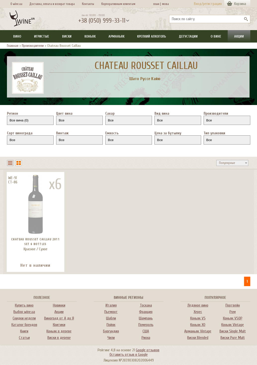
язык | (157, 4)
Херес (198, 312)
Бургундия (111, 331)
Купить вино (24, 305)
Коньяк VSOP (232, 318)
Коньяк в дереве (59, 331)
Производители (33, 46)
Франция (145, 312)
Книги (24, 331)
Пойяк (111, 324)
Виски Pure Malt (232, 337)
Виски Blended (197, 337)
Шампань (146, 318)
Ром (232, 312)
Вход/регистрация (208, 3)
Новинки (59, 305)
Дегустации (188, 36)
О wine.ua (16, 4)
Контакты (88, 4)
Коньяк (90, 36)
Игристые (41, 36)
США (146, 331)
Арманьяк (116, 36)
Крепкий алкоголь (151, 36)
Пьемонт (111, 312)
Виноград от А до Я (59, 318)
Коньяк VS (198, 318)
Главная (12, 46)
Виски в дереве (59, 337)
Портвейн (232, 305)
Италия (111, 305)
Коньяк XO (197, 324)
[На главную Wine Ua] (22, 19)
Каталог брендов (24, 324)
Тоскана (146, 305)
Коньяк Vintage (232, 324)
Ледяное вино (197, 305)
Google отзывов (147, 350)
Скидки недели (24, 318)
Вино (17, 36)
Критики (59, 324)
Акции (239, 36)
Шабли (111, 318)
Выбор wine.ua (24, 312)
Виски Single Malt (233, 331)
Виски (67, 36)
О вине (216, 36)
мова (164, 4)
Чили (111, 337)
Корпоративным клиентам (118, 4)
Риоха (146, 337)
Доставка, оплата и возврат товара (52, 4)
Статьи (24, 337)
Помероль (145, 324)
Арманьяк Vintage (197, 331)
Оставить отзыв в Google (129, 354)
